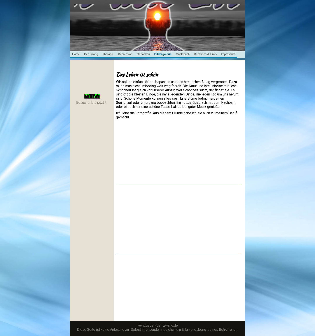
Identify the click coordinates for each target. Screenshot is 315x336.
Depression (125, 54)
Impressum (228, 54)
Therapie (108, 54)
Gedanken (143, 54)
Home (76, 54)
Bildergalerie (163, 54)
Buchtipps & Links (205, 54)
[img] (157, 15)
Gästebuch (183, 54)
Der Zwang (91, 54)
